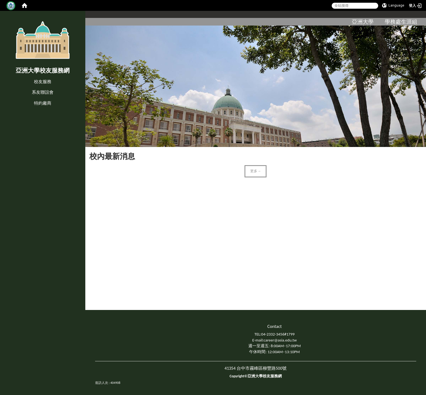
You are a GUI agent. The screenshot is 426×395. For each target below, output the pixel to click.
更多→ (255, 171)
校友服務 (42, 81)
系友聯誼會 (43, 92)
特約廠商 (42, 103)
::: (1, 76)
